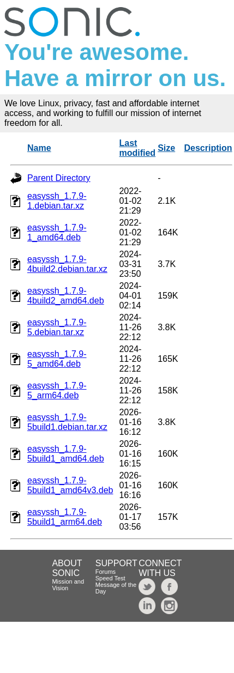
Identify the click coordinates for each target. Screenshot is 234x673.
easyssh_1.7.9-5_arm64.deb (57, 390)
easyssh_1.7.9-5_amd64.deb (57, 358)
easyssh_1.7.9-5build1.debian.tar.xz (67, 422)
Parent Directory (59, 178)
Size (166, 148)
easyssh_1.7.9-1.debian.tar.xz (57, 200)
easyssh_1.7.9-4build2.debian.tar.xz (67, 264)
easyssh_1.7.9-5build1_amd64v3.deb (70, 485)
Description (208, 148)
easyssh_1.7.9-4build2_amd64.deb (65, 295)
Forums (105, 571)
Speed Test (110, 578)
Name (39, 148)
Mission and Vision (68, 584)
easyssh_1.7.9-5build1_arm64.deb (64, 516)
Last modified (137, 147)
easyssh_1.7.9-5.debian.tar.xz (57, 327)
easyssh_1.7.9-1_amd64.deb (57, 232)
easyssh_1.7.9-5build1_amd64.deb (65, 453)
